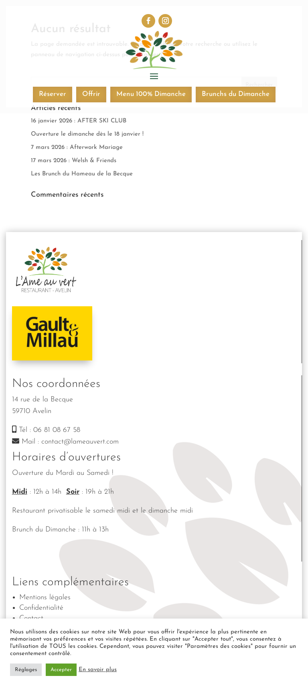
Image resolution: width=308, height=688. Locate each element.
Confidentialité (41, 608)
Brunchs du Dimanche (236, 94)
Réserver (52, 94)
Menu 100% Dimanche (151, 94)
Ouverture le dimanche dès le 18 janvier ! (87, 134)
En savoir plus (98, 670)
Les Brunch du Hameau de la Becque (82, 174)
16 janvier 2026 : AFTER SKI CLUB (78, 121)
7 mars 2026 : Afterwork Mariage (77, 148)
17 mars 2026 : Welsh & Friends (73, 161)
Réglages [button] (26, 669)
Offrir (91, 94)
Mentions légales (45, 597)
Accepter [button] (61, 669)
